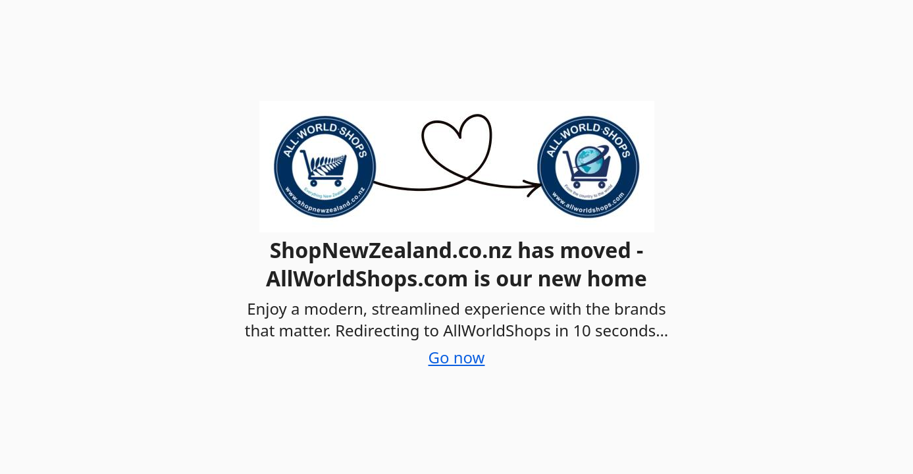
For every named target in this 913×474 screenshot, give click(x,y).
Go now (457, 357)
